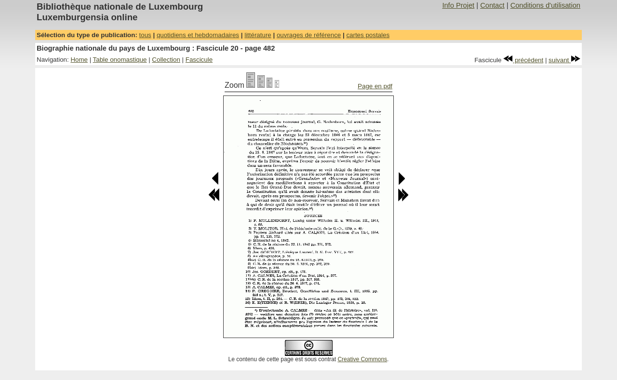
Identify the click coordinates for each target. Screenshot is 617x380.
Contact (492, 5)
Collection (166, 59)
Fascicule (199, 59)
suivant (564, 60)
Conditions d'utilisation (545, 5)
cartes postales (367, 35)
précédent (523, 60)
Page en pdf (375, 86)
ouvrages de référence (309, 35)
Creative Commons (362, 359)
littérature (257, 35)
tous (145, 35)
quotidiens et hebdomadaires (198, 35)
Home (79, 59)
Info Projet (458, 5)
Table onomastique (120, 59)
